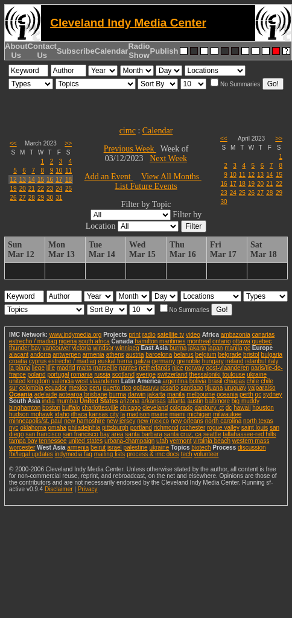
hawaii (241, 407)
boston (51, 407)
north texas (258, 421)
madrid (66, 368)
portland (141, 427)
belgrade (229, 354)
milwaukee (227, 414)
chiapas (234, 381)
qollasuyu (146, 387)
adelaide (45, 394)
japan (215, 348)
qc (247, 348)
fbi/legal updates (31, 454)
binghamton (24, 407)
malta (84, 368)
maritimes (172, 341)
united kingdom (29, 381)
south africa (94, 341)
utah (162, 441)
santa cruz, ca (183, 434)
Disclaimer (59, 489)
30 (49, 197)
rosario (169, 387)
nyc (14, 427)
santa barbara (143, 434)
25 (68, 188)
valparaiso (262, 387)
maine (159, 414)
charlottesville (99, 407)
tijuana (214, 387)
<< (13, 143)
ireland (235, 361)
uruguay (235, 387)
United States (99, 401)
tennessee (52, 441)
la (123, 414)
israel (114, 447)
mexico (77, 387)
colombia (31, 387)
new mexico (153, 421)
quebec (262, 341)
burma (178, 348)
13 (22, 179)
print (134, 334)
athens (115, 354)
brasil (215, 381)
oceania (227, 394)
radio (149, 334)
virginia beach (211, 441)
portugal (58, 374)
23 (49, 188)
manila (233, 348)
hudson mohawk (31, 414)
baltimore (217, 401)
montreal (199, 341)
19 (13, 188)
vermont (180, 441)
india (48, 401)
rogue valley (223, 427)
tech (186, 454)
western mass (251, 441)
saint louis (254, 427)
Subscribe (76, 51)
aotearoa (70, 394)
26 (13, 197)
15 (40, 179)
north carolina (223, 421)
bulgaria (272, 354)
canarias (263, 334)
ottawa (241, 341)
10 (59, 170)
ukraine (257, 374)
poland (37, 374)
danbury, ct (209, 407)
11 (68, 170)
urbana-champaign (129, 441)
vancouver (57, 348)
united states (85, 441)
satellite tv (170, 334)
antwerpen (66, 354)
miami (178, 414)
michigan (199, 414)
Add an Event (108, 176)
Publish (164, 51)
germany (163, 361)
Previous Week (130, 148)
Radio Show (139, 51)
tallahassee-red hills (249, 434)
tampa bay (23, 441)
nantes (128, 368)
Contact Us (42, 51)
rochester (193, 427)
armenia (93, 354)
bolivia (197, 381)
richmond (166, 427)
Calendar (112, 51)
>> (68, 143)
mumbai (67, 401)
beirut (98, 447)
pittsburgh (115, 427)
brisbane (95, 394)
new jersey (121, 421)
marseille (106, 368)
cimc (127, 130)
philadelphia (84, 427)
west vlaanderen (97, 381)
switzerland (172, 374)
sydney (272, 394)
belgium (206, 354)
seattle (212, 434)
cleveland (155, 407)
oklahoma (33, 427)
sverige (146, 374)
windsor (103, 348)
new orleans (187, 421)
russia (102, 374)
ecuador (56, 387)
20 (22, 188)
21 (31, 188)
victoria (82, 348)
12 (13, 179)
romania (81, 374)
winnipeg (127, 348)
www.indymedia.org (75, 334)
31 (59, 197)
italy (273, 361)
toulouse (234, 374)
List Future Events (146, 186)
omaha (57, 427)
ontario (221, 341)
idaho (62, 414)
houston (263, 407)
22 (40, 188)
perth (246, 394)
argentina (175, 381)
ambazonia (235, 334)
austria (135, 354)
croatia (18, 361)
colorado (181, 407)
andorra (40, 354)
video (193, 334)
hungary (213, 361)
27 (22, 197)
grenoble (188, 361)
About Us (16, 51)
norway (194, 368)
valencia (63, 381)
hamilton (146, 341)
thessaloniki (205, 374)
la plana (19, 368)
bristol (251, 354)
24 (59, 188)
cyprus (37, 361)
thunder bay (25, 348)
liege (38, 368)
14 (31, 179)
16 (49, 179)
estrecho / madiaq (33, 341)
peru (95, 387)
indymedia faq (73, 454)
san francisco (43, 434)
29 (40, 197)
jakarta (197, 348)
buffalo (71, 407)
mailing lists (109, 454)
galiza (142, 361)
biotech (201, 447)
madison (138, 414)
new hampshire (84, 421)
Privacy (88, 489)
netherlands (154, 368)
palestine (136, 447)
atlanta (177, 401)
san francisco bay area (93, 434)
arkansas (153, 401)
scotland (123, 374)
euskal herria (115, 361)
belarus (184, 354)
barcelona (158, 354)
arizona (130, 401)
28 (31, 197)
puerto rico (117, 387)
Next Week (168, 158)
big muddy (245, 401)
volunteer (206, 454)
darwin (136, 394)
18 (68, 179)
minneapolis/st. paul (35, 421)
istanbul (255, 361)
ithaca (79, 414)
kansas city (103, 414)
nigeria (68, 341)
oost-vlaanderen (227, 368)
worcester (22, 447)
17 (59, 179)
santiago (191, 387)
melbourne (200, 394)
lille (50, 368)
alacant (18, 354)
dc (229, 407)
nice (177, 368)
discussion (252, 447)
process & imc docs (153, 454)
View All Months (171, 176)
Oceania (21, 394)
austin (195, 401)
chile (253, 381)
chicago (130, 407)
